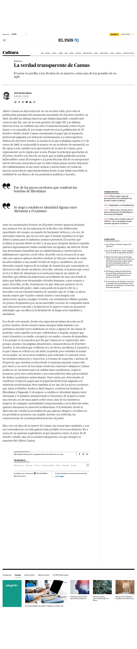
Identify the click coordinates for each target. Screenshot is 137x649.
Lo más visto (109, 239)
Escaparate (7, 575)
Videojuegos (104, 53)
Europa (73, 465)
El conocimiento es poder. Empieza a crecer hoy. (44, 606)
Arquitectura (87, 53)
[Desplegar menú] (4, 40)
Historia (78, 53)
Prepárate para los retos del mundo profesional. (78, 597)
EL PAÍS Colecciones (60, 575)
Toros (112, 53)
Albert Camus (18, 465)
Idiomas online (43, 575)
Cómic (96, 53)
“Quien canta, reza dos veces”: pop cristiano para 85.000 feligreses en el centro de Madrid (118, 212)
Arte (66, 53)
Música (47, 53)
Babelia (118, 53)
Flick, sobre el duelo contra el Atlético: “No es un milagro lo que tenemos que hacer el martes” (118, 221)
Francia (36, 465)
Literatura (65, 465)
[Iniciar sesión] (127, 34)
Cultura (11, 52)
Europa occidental (47, 465)
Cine (42, 53)
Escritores (28, 465)
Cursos (18, 575)
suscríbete (114, 34)
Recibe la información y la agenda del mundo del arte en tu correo (40, 454)
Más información (20, 476)
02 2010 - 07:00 (21, 96)
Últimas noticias (128, 53)
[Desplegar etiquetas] (87, 465)
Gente (58, 465)
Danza (72, 53)
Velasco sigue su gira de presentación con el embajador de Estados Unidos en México (118, 198)
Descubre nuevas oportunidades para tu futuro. (101, 598)
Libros (60, 53)
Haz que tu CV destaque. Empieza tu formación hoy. (124, 597)
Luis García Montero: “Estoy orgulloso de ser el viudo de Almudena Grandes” (120, 252)
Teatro (54, 53)
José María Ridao (23, 93)
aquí (62, 476)
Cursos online (29, 575)
